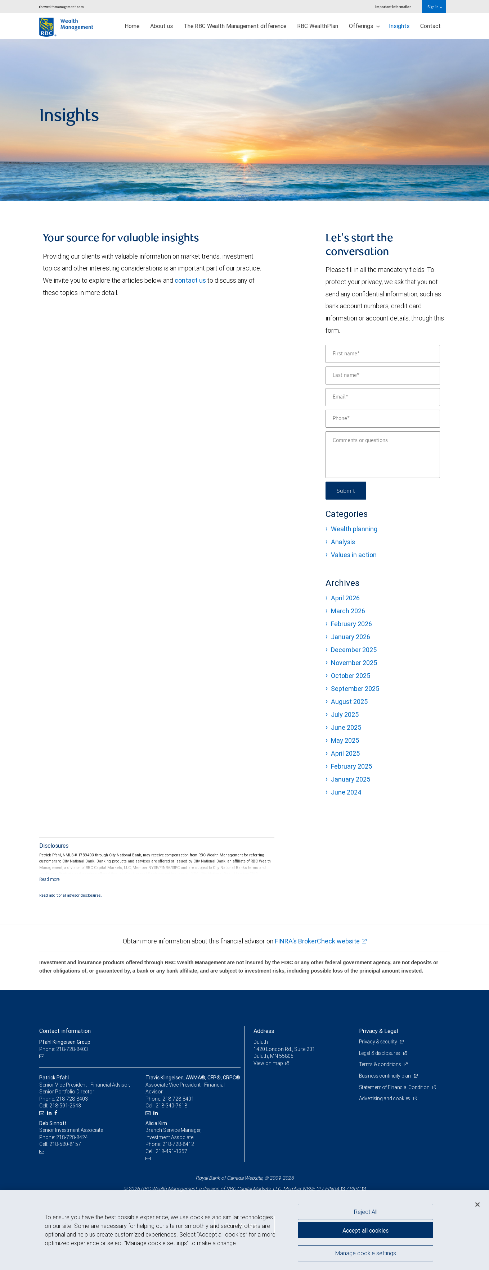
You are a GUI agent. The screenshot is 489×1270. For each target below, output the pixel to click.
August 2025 (349, 701)
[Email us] (42, 1056)
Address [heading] (264, 1030)
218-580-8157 (65, 1144)
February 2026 (351, 624)
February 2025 (351, 766)
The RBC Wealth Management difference (235, 25)
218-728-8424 (72, 1137)
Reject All (365, 1211)
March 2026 (348, 611)
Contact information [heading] (65, 1030)
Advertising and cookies (385, 1098)
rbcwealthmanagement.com (61, 6)
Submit (346, 490)
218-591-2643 (65, 1105)
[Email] (383, 397)
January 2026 (350, 637)
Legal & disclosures (380, 1053)
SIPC (354, 1188)
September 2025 (355, 688)
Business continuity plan (385, 1076)
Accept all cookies (365, 1230)
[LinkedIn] (50, 1113)
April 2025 (345, 753)
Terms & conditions (380, 1064)
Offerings (364, 25)
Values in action (354, 555)
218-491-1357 (171, 1151)
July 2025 (345, 714)
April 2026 (345, 598)
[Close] (477, 1204)
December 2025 (354, 650)
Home (132, 25)
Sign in (434, 6)
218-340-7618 (171, 1105)
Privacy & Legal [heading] (378, 1030)
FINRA (332, 1188)
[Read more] (49, 879)
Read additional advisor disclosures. (70, 895)
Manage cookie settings (365, 1253)
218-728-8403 (72, 1099)
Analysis (343, 542)
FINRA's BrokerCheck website (317, 941)
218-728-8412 (178, 1144)
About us (161, 25)
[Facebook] (56, 1113)
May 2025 (345, 740)
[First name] (383, 354)
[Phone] (383, 419)
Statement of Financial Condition (395, 1087)
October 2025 (350, 676)
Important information (393, 6)
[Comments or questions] (383, 454)
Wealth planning (354, 529)
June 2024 (346, 792)
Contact (430, 25)
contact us (190, 280)
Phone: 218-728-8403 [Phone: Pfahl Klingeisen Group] (63, 1049)
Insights (399, 25)
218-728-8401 (178, 1099)
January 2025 (350, 779)
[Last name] (383, 375)
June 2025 (346, 727)
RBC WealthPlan (317, 25)
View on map (268, 1063)
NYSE (308, 1188)
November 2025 (354, 663)
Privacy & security (378, 1041)
